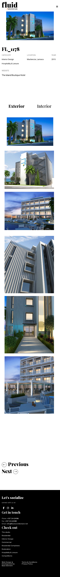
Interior (44, 106)
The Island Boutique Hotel (13, 75)
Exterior (16, 106)
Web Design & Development (7, 563)
